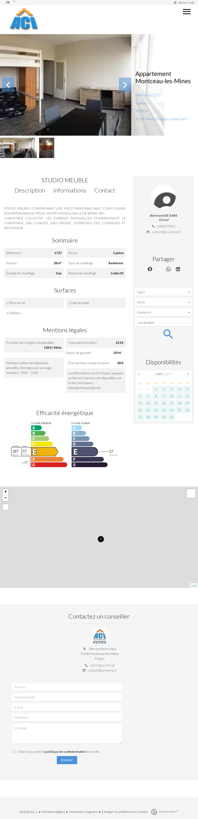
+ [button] (5, 492)
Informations (69, 190)
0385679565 (166, 226)
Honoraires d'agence (83, 812)
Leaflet (194, 585)
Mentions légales (53, 812)
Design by (168, 811)
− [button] (5, 498)
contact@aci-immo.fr (166, 232)
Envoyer (67, 760)
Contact (104, 190)
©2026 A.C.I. (29, 812)
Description (30, 190)
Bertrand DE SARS (163, 215)
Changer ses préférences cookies (125, 812)
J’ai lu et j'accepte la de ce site (58, 751)
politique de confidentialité (65, 751)
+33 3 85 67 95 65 (102, 665)
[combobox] (163, 292)
